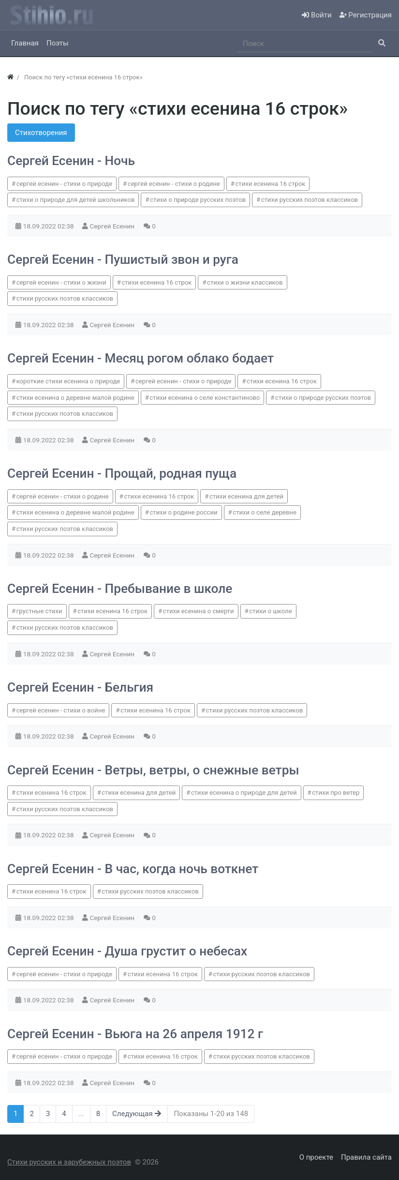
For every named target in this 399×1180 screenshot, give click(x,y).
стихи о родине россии (184, 512)
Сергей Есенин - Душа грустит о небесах (127, 951)
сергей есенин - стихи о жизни (61, 282)
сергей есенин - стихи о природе (64, 183)
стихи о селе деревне (264, 512)
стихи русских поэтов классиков (309, 199)
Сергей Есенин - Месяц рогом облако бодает (140, 358)
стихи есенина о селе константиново (205, 397)
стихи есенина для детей (246, 496)
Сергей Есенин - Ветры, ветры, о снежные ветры (153, 770)
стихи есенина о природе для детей (244, 792)
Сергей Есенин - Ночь (71, 160)
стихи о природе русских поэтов (198, 199)
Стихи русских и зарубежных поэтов (69, 1162)
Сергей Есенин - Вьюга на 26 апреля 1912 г (135, 1034)
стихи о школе (270, 611)
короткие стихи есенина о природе (68, 381)
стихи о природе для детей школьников (75, 199)
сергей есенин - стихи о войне (60, 710)
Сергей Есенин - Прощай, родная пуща (121, 473)
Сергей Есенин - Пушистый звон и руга (122, 259)
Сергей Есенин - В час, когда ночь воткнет (132, 869)
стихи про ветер (335, 792)
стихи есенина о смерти (198, 611)
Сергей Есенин (113, 226)
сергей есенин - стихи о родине (174, 183)
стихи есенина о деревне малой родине (75, 397)
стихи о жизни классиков (244, 282)
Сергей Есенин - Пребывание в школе (119, 588)
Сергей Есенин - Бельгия (80, 687)
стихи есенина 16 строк (270, 183)
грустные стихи (39, 611)
